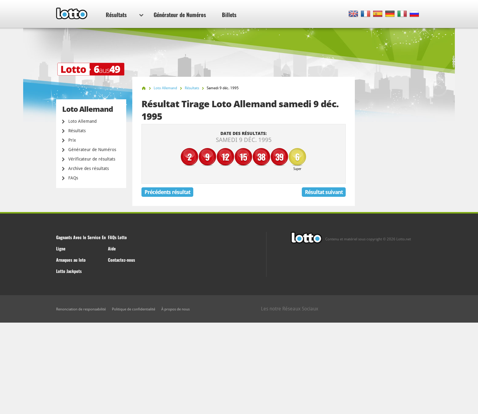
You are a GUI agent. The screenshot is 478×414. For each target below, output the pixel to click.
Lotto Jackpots (69, 271)
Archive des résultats (88, 168)
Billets (229, 15)
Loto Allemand (82, 121)
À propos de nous (175, 309)
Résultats (124, 15)
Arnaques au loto (71, 260)
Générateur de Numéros (180, 15)
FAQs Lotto (117, 237)
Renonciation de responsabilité (81, 309)
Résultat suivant (324, 192)
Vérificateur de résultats (91, 159)
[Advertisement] (239, 368)
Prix (72, 140)
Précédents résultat (167, 192)
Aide (112, 248)
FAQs (73, 177)
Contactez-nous (121, 260)
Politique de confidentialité (133, 309)
